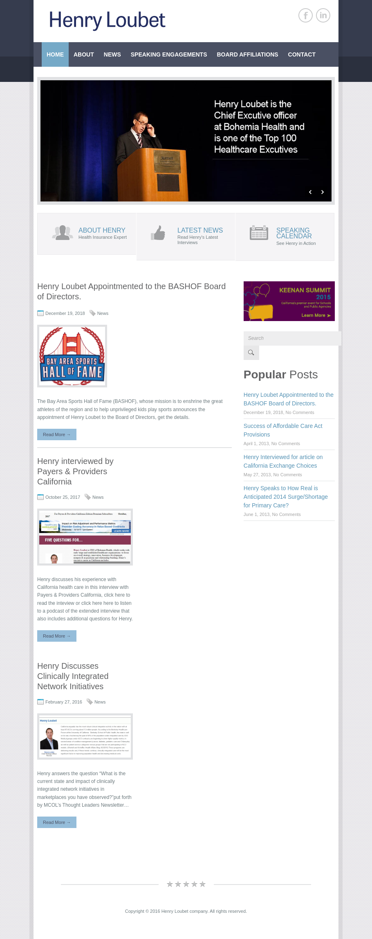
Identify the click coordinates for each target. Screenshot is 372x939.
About (84, 54)
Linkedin (323, 15)
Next (321, 191)
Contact (302, 54)
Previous (310, 191)
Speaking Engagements (169, 54)
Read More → (57, 434)
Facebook (305, 15)
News (112, 54)
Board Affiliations (247, 54)
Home (55, 54)
